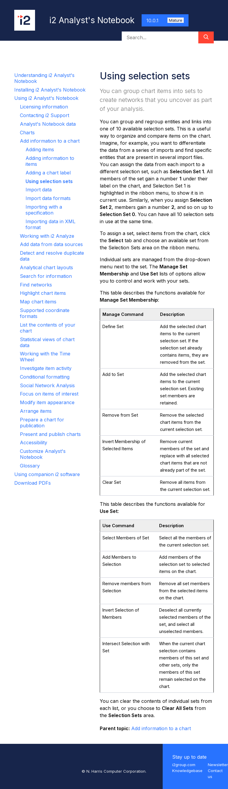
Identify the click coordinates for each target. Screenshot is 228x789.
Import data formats (48, 198)
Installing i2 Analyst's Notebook (50, 90)
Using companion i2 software (47, 474)
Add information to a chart (50, 141)
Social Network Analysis (47, 385)
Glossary (30, 466)
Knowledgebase (187, 770)
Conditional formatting (44, 377)
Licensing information (44, 107)
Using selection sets (49, 181)
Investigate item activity (46, 368)
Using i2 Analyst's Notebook (46, 98)
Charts (27, 133)
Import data (39, 190)
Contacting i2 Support (44, 115)
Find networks (36, 285)
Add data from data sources (51, 244)
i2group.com (183, 764)
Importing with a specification (44, 210)
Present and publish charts (50, 434)
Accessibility (33, 442)
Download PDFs (32, 483)
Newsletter (218, 764)
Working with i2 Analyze (47, 236)
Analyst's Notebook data (48, 124)
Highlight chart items (43, 293)
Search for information (46, 276)
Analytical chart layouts (46, 267)
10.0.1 (165, 20)
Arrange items (36, 411)
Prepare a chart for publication (42, 423)
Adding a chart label (48, 173)
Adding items (40, 149)
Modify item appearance (47, 402)
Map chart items (38, 302)
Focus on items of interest (49, 394)
